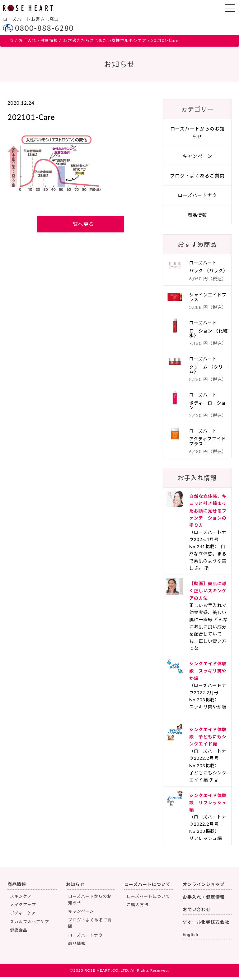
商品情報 (197, 215)
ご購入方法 (137, 904)
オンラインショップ (204, 884)
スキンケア (21, 896)
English (191, 934)
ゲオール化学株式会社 (206, 921)
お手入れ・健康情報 (204, 897)
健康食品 (18, 930)
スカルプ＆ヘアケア (29, 921)
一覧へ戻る (81, 224)
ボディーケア (23, 912)
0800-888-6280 (44, 28)
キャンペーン (197, 156)
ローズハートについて (147, 884)
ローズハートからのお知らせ (197, 132)
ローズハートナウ (197, 195)
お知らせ (75, 884)
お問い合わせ (197, 909)
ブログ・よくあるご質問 (197, 175)
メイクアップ (23, 904)
